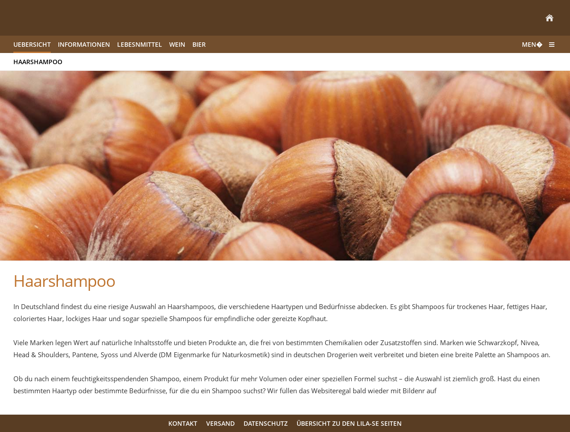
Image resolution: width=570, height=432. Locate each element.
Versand (220, 423)
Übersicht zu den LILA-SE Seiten (349, 423)
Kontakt (182, 423)
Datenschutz (266, 423)
